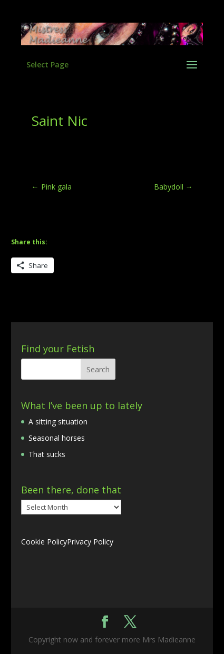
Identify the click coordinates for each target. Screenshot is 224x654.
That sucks (46, 454)
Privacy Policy (90, 542)
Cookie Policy (44, 542)
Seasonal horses (56, 438)
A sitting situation (57, 422)
